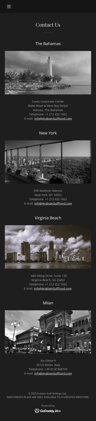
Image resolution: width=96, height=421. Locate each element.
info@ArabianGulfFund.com (53, 118)
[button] (11, 6)
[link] (48, 410)
